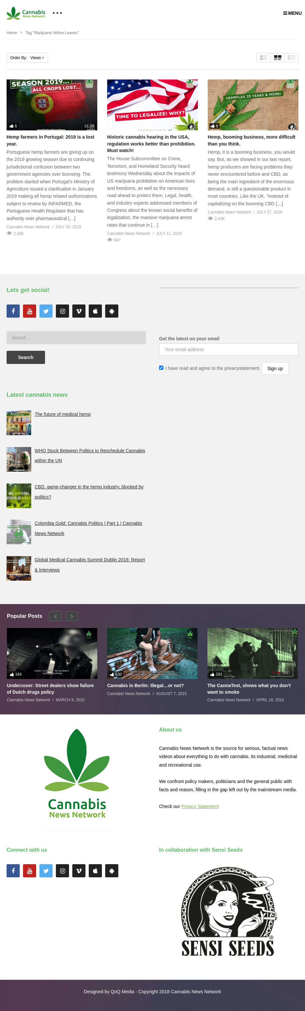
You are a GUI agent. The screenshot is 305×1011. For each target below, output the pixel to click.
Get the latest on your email (189, 338)
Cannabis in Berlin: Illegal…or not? (145, 685)
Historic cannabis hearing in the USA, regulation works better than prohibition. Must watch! (151, 143)
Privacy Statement (200, 806)
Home (12, 33)
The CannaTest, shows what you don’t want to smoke (249, 689)
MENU (292, 13)
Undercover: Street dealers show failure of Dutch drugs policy (50, 689)
